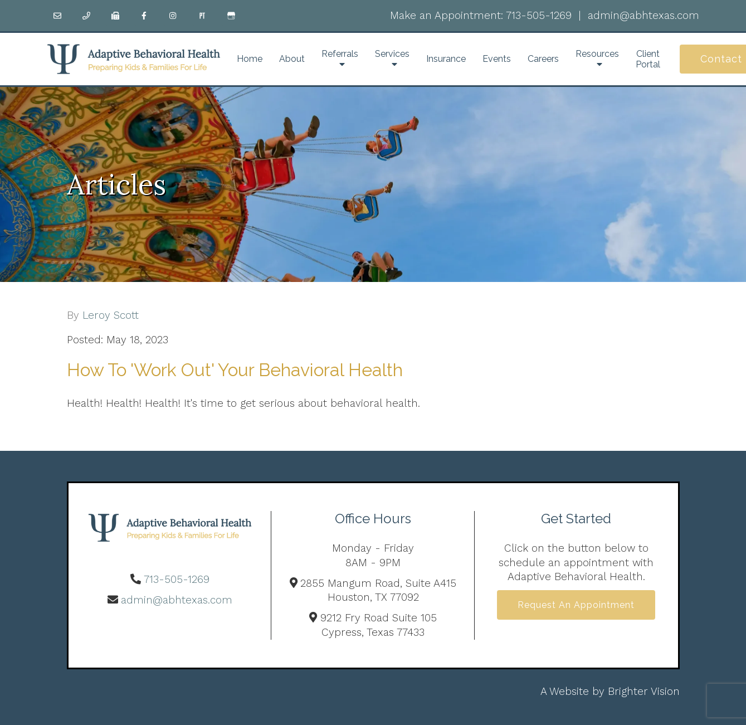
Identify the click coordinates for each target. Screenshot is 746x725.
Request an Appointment (576, 605)
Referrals (339, 53)
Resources (597, 53)
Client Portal (648, 59)
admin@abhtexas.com (643, 15)
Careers (543, 58)
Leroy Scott (110, 315)
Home (249, 58)
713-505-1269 (539, 15)
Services (392, 53)
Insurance (446, 58)
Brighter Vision (644, 691)
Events (496, 58)
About (292, 58)
